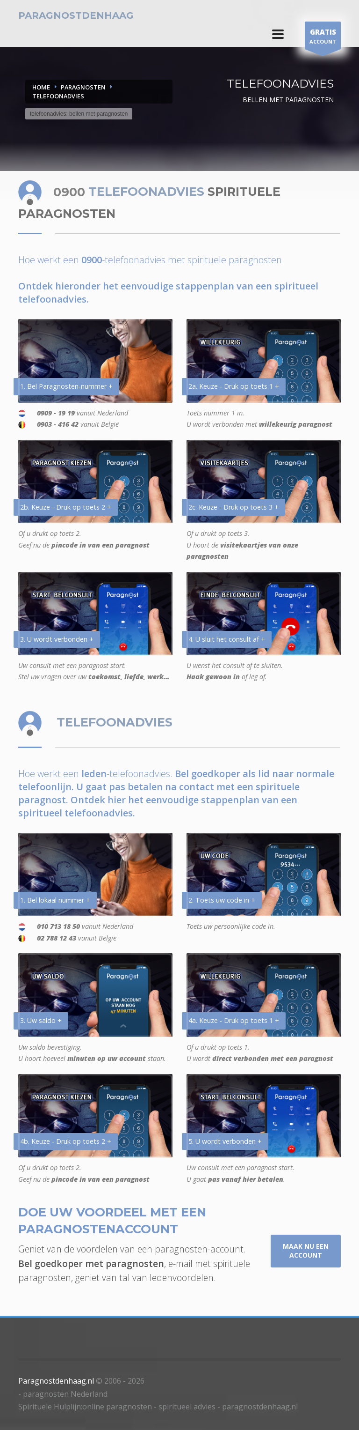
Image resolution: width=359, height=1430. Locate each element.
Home (41, 87)
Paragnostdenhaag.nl (56, 1381)
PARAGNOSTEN (83, 87)
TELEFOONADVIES (58, 96)
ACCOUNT (323, 37)
